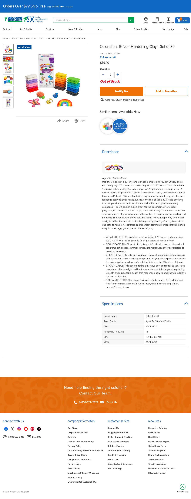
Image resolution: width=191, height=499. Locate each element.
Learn (99, 29)
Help (146, 20)
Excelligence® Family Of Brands (83, 473)
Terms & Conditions (77, 455)
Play (118, 29)
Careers (72, 437)
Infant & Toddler (75, 29)
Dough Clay (31, 38)
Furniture (50, 29)
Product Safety (75, 477)
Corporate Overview (77, 432)
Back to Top (182, 488)
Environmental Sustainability (82, 482)
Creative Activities (157, 464)
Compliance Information (79, 459)
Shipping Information (118, 432)
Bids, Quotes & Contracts (120, 464)
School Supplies (141, 29)
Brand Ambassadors (158, 455)
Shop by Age (168, 29)
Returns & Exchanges (118, 441)
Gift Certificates (116, 446)
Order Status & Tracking (120, 437)
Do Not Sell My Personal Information (85, 450)
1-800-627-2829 (88, 402)
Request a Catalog (157, 428)
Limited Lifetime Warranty (81, 441)
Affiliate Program (156, 450)
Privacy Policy (74, 446)
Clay (42, 38)
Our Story (72, 428)
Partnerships (74, 464)
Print (80, 121)
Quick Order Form (157, 446)
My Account (113, 459)
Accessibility (74, 468)
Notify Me (121, 91)
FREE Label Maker (157, 473)
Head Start (154, 437)
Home (5, 38)
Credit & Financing (117, 455)
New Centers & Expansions (161, 468)
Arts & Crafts (26, 29)
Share (63, 121)
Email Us (112, 402)
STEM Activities (156, 459)
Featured (7, 29)
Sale (186, 29)
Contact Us (113, 428)
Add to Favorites (166, 91)
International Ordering (119, 450)
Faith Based (154, 432)
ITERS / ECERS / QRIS (158, 441)
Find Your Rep (114, 468)
